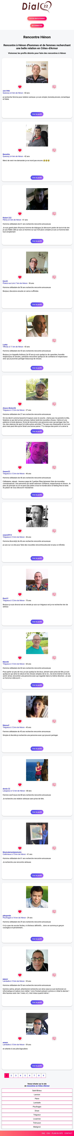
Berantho (6, 154)
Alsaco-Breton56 (9, 408)
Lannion (37, 1095)
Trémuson (37, 1123)
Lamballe (37, 1103)
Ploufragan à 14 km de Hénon (14, 918)
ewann (5, 1042)
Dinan (37, 1111)
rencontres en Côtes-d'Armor (38, 1086)
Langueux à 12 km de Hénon (14, 791)
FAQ (43, 1133)
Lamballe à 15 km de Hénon (13, 981)
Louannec (37, 1119)
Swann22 (6, 471)
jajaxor (5, 979)
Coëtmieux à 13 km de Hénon (14, 854)
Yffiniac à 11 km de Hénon (13, 347)
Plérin (37, 1099)
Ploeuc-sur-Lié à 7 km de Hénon (15, 283)
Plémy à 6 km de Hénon (12, 220)
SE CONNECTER (37, 25)
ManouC (6, 725)
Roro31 (5, 598)
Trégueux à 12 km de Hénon (14, 410)
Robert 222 (7, 218)
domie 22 (6, 789)
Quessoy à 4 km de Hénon (13, 93)
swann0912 (7, 535)
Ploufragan (37, 1107)
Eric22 (5, 281)
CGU (48, 1133)
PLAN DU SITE (57, 1133)
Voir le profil (37, 114)
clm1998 (6, 91)
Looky (5, 345)
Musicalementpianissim (12, 852)
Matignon (37, 1127)
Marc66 (6, 662)
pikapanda (7, 916)
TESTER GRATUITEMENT (37, 18)
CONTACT (68, 1133)
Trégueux (37, 1115)
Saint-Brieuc (37, 1091)
